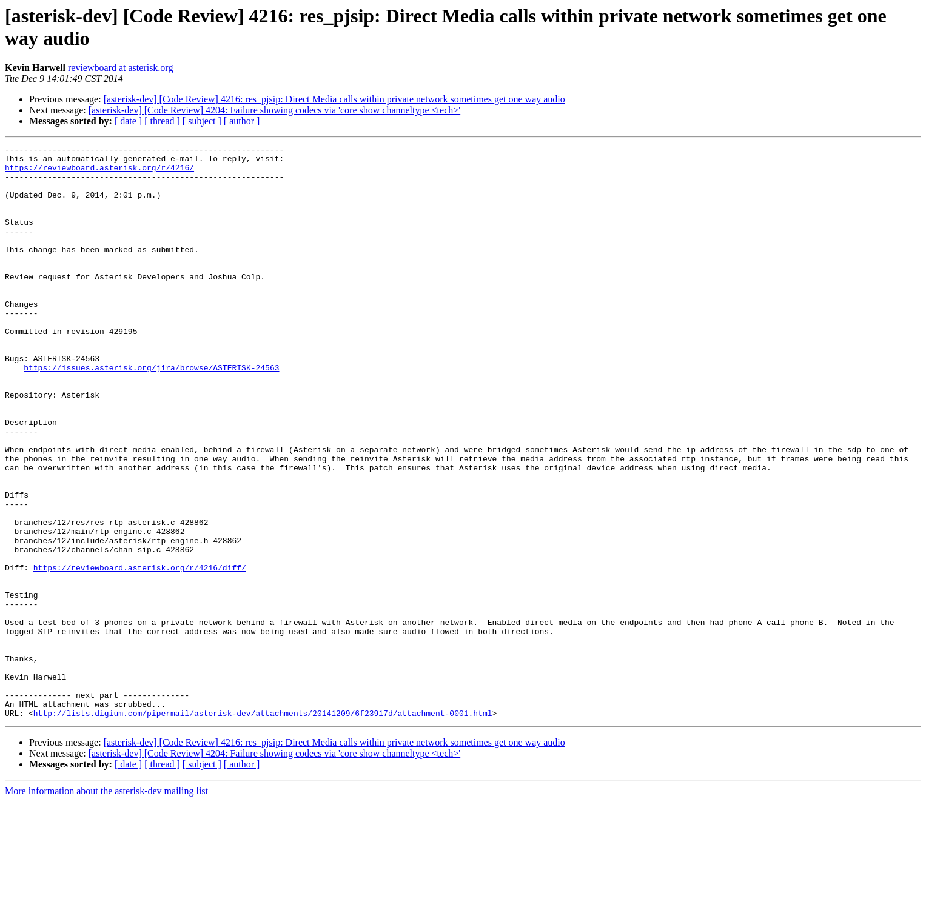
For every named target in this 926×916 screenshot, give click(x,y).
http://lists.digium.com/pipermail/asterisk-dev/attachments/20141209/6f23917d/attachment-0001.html (262, 827)
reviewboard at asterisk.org (120, 67)
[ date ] (128, 121)
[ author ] (242, 121)
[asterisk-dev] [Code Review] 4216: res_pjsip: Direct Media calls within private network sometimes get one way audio (334, 99)
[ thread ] (162, 121)
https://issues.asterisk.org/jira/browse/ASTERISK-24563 (151, 412)
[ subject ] (202, 121)
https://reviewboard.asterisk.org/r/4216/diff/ (139, 652)
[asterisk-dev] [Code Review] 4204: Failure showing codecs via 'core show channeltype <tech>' (274, 110)
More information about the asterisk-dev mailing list (106, 905)
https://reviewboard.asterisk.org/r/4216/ (99, 172)
